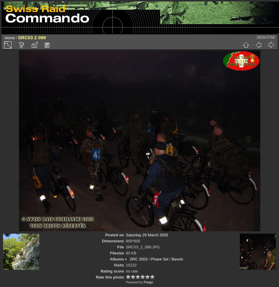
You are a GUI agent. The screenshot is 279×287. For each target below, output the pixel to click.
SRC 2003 (138, 259)
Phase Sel (159, 259)
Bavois (177, 259)
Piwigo (148, 282)
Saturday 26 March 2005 (147, 235)
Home (10, 38)
